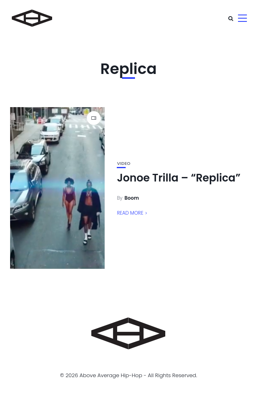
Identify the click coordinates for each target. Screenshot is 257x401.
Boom (131, 197)
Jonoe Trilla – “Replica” (178, 178)
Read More (130, 212)
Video (123, 163)
